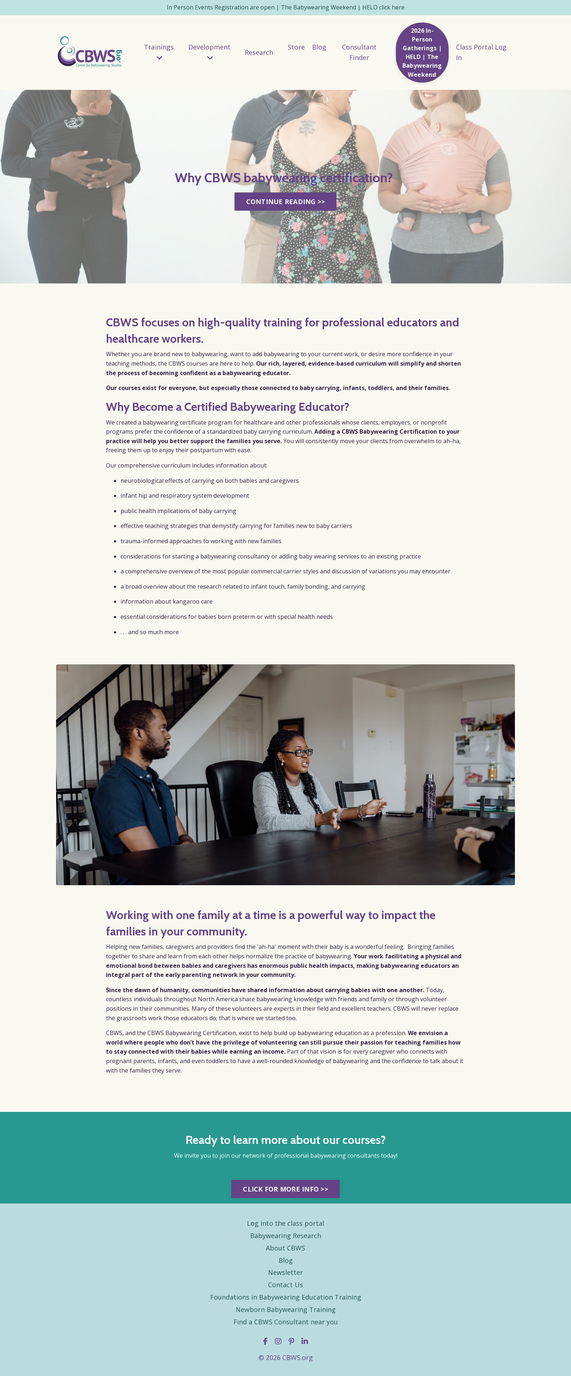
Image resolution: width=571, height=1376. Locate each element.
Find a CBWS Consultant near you (285, 1323)
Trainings (159, 52)
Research (259, 52)
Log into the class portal (285, 1225)
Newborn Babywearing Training (286, 1311)
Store (296, 47)
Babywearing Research (285, 1237)
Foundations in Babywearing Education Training (285, 1299)
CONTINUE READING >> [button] (285, 203)
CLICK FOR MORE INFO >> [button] (285, 1190)
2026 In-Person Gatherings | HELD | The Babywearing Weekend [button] (422, 53)
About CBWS (285, 1250)
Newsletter (285, 1274)
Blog (319, 47)
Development (209, 52)
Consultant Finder (359, 52)
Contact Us (285, 1286)
